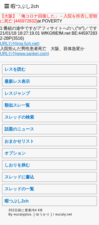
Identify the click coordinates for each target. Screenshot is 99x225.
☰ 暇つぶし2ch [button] (21, 6)
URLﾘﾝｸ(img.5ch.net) (19, 43)
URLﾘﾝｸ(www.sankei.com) (24, 53)
